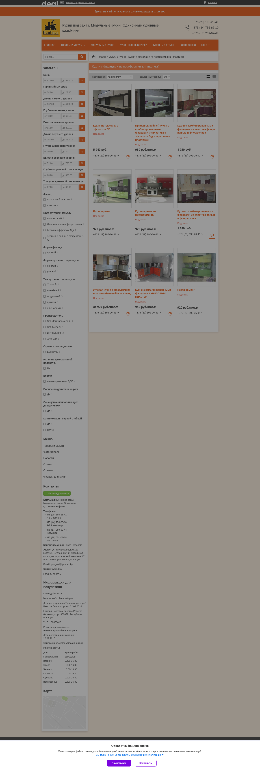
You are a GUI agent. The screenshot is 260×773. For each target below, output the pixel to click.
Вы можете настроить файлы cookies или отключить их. (128, 754)
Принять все (119, 763)
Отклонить (145, 763)
